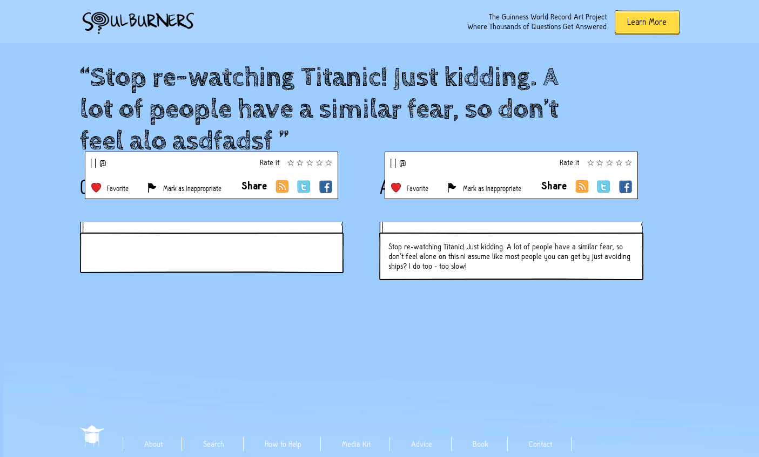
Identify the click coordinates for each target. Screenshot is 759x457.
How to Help (283, 444)
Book (480, 444)
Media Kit (356, 444)
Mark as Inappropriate (192, 189)
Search (213, 444)
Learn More (647, 22)
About (153, 444)
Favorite (118, 189)
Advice (421, 444)
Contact (540, 444)
